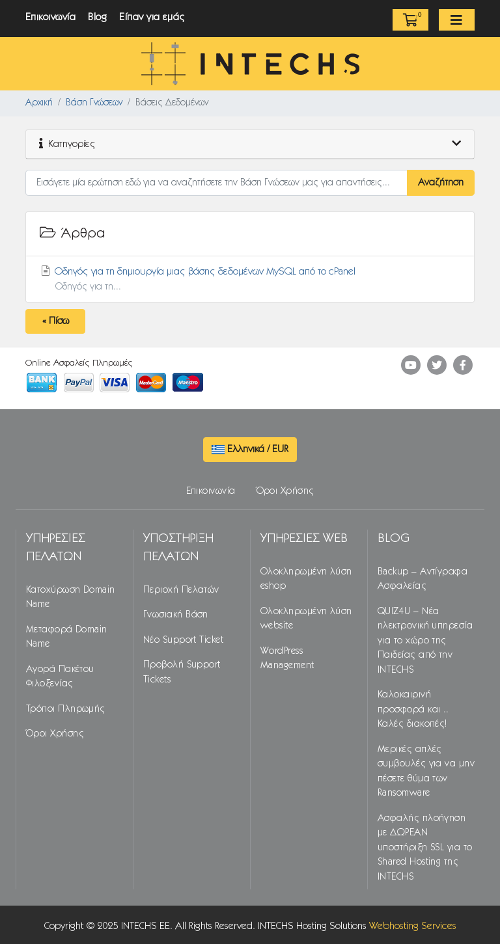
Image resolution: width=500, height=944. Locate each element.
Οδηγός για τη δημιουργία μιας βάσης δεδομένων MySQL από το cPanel (250, 280)
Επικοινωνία (50, 17)
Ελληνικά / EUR (250, 449)
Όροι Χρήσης (285, 491)
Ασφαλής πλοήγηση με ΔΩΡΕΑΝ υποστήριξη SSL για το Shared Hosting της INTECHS (425, 848)
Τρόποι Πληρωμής (65, 709)
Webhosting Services (412, 926)
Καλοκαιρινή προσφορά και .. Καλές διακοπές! (413, 709)
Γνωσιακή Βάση (175, 614)
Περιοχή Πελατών (181, 590)
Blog (97, 17)
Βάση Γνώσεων (94, 103)
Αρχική (39, 103)
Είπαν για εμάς (152, 17)
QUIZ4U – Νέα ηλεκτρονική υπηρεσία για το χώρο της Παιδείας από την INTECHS (425, 641)
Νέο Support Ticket (183, 640)
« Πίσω (55, 321)
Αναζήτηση (441, 182)
